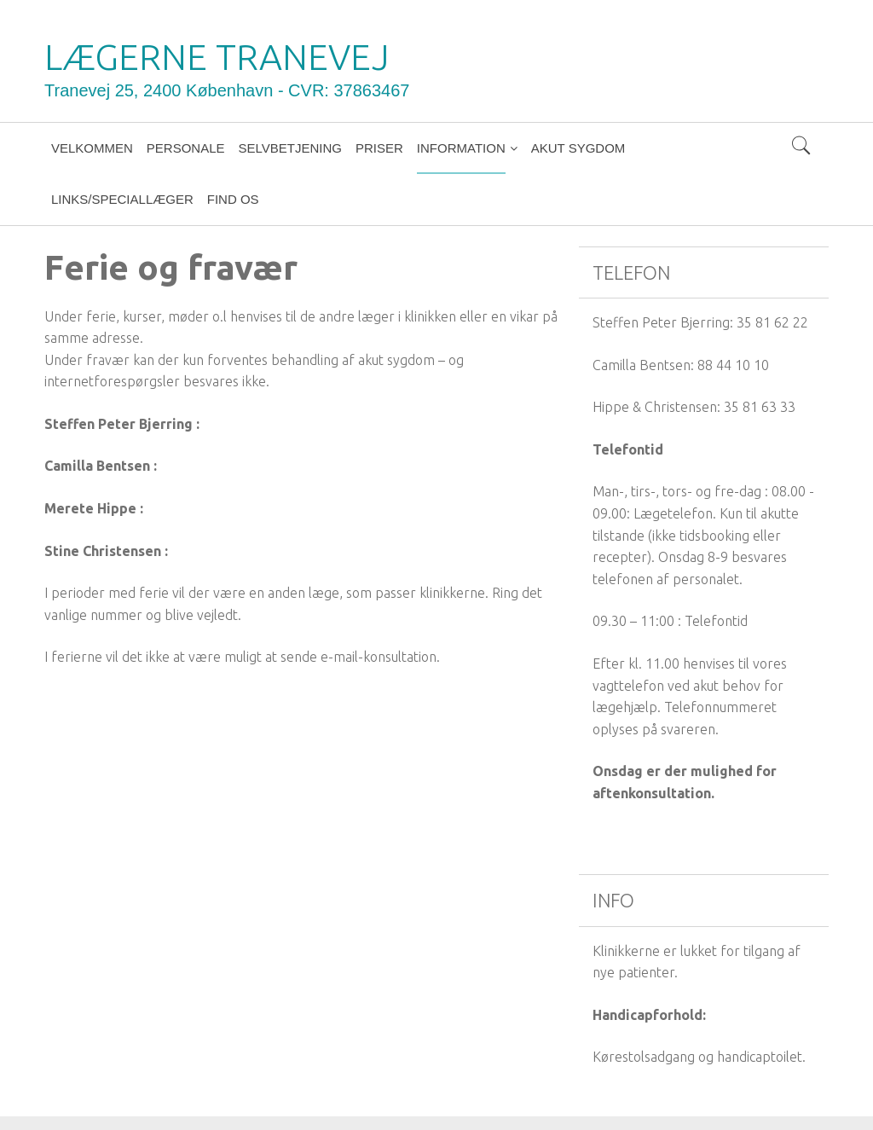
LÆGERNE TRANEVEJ (217, 57)
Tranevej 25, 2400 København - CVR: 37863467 (226, 90)
